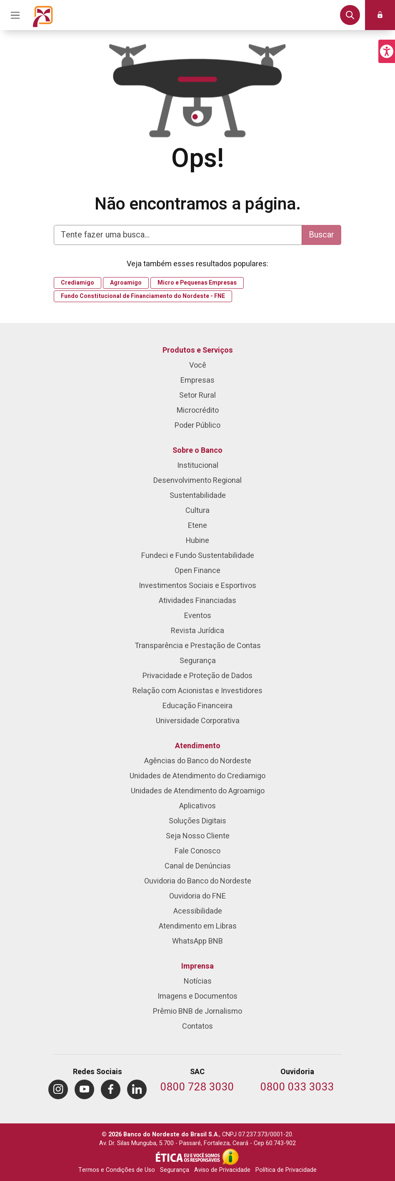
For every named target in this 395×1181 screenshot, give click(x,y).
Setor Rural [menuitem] (197, 395)
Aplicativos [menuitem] (197, 806)
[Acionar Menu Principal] (15, 15)
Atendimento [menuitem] (197, 746)
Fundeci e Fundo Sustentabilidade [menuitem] (197, 555)
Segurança (174, 1170)
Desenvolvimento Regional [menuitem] (197, 480)
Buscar (321, 235)
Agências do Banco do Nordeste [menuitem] (197, 761)
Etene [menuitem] (197, 525)
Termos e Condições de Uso (116, 1170)
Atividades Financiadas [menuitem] (197, 600)
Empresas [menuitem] (197, 380)
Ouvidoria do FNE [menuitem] (197, 896)
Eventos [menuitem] (197, 615)
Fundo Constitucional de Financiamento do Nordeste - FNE (143, 296)
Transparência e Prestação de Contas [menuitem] (198, 645)
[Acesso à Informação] (230, 1157)
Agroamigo (126, 283)
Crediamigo (77, 283)
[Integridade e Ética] (189, 1157)
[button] (386, 51)
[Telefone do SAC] (197, 1088)
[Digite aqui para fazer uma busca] (178, 235)
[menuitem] (58, 1089)
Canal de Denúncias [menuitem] (198, 866)
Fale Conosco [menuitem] (197, 851)
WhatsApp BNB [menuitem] (197, 941)
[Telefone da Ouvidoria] (297, 1088)
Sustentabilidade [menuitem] (198, 495)
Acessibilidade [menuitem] (197, 911)
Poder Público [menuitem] (197, 425)
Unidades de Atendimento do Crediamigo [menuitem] (197, 776)
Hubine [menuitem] (197, 540)
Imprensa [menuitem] (197, 966)
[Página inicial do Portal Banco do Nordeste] (43, 15)
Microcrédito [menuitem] (198, 410)
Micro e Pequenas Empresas (197, 283)
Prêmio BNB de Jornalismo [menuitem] (197, 1011)
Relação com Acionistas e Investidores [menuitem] (197, 690)
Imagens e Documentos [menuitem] (198, 996)
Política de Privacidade (286, 1170)
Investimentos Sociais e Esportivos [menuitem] (197, 585)
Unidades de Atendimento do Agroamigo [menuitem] (198, 791)
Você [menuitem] (197, 365)
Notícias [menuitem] (198, 981)
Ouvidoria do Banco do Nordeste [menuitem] (197, 881)
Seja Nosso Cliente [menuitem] (198, 836)
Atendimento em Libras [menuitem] (198, 926)
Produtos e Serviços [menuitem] (197, 350)
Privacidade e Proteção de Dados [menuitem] (197, 675)
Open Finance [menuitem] (197, 570)
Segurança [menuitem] (198, 660)
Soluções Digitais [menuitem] (197, 821)
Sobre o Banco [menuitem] (197, 450)
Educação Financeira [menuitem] (197, 706)
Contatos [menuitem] (197, 1026)
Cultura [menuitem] (197, 510)
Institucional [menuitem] (197, 465)
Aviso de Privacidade (222, 1170)
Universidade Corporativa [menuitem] (198, 721)
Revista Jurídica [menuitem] (197, 630)
